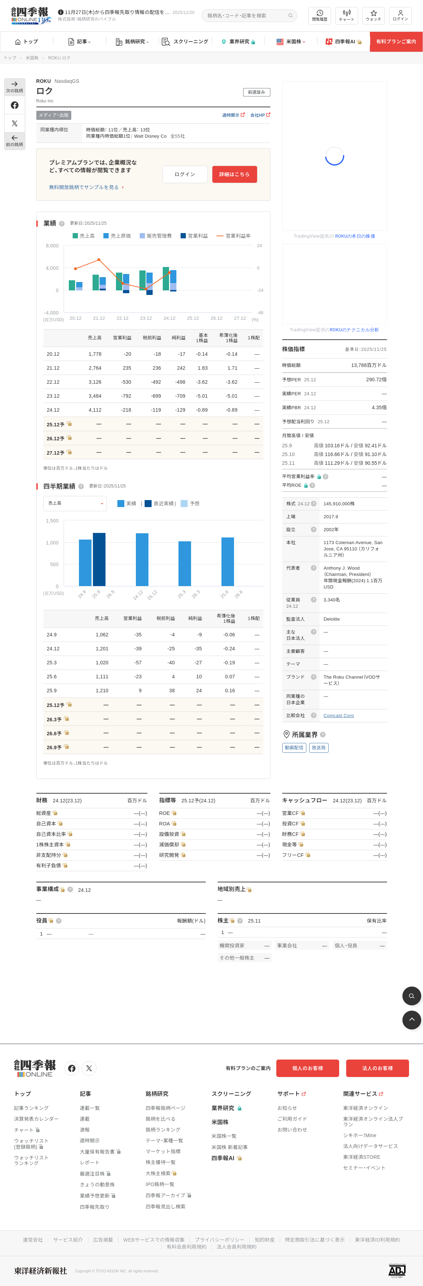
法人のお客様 (377, 1068)
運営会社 (33, 1240)
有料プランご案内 (396, 41)
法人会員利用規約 (237, 1247)
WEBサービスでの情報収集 (154, 1240)
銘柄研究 (132, 42)
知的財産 (265, 1240)
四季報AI (344, 41)
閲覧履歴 (320, 15)
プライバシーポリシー (220, 1240)
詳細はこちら (234, 174)
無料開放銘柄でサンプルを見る (84, 187)
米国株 (291, 42)
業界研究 (238, 42)
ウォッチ (373, 15)
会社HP (260, 115)
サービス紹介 (68, 1240)
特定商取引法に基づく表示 (315, 1240)
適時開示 (233, 115)
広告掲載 (103, 1240)
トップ (26, 41)
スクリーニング (185, 41)
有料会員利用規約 (186, 1247)
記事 (79, 42)
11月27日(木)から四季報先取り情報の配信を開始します (117, 12)
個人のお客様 (307, 1068)
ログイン (400, 15)
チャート (347, 15)
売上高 (55, 503)
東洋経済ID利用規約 (377, 1240)
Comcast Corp (339, 715)
